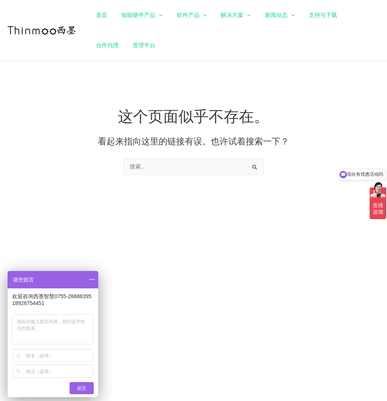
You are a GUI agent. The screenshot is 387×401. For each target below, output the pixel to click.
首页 (100, 15)
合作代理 (344, 15)
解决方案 (226, 15)
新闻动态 (267, 15)
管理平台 (105, 45)
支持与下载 (307, 15)
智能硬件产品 (137, 15)
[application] (154, 15)
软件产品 (185, 15)
